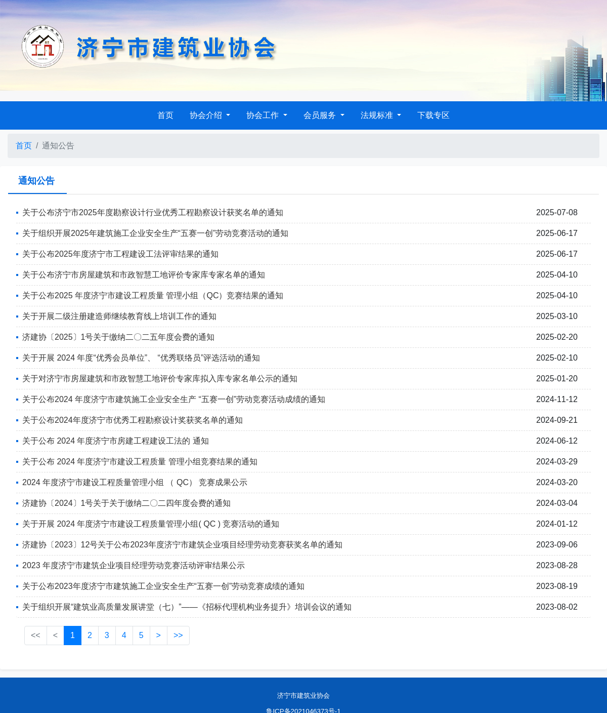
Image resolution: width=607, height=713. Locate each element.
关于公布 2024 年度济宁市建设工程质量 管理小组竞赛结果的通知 (139, 461)
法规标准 (378, 115)
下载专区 (433, 115)
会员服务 (321, 115)
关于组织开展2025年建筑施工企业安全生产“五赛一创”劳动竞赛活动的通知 (155, 233)
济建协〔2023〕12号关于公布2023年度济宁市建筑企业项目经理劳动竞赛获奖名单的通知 (182, 544)
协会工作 (263, 115)
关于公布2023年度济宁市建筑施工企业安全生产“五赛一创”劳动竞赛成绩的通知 (163, 586)
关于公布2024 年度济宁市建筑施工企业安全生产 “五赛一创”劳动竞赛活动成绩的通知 (173, 399)
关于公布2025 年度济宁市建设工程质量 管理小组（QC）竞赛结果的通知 (152, 295)
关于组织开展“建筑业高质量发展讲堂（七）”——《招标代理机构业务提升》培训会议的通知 (187, 607)
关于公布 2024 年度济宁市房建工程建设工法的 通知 (115, 441)
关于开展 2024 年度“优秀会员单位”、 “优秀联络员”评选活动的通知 (141, 357)
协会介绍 (207, 115)
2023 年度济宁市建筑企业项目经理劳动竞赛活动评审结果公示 (133, 565)
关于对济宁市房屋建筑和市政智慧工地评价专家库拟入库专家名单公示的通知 (159, 378)
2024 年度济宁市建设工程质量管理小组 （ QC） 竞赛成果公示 (134, 482)
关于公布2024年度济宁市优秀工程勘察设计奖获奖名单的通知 (132, 420)
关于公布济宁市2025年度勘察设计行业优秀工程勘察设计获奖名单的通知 (152, 212)
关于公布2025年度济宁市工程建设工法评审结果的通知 (120, 254)
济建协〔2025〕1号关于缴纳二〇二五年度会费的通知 (118, 337)
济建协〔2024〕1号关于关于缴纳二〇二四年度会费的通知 (126, 503)
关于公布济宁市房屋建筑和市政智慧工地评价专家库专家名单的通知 (143, 274)
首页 (165, 115)
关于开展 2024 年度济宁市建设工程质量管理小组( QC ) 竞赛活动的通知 (150, 524)
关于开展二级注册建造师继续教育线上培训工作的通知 (119, 316)
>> (178, 635)
